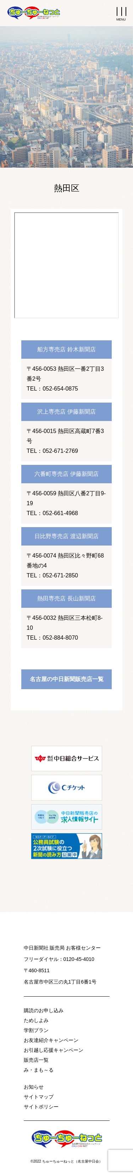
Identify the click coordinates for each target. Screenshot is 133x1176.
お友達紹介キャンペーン (51, 1040)
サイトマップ (39, 1097)
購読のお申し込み (43, 1010)
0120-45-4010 (78, 959)
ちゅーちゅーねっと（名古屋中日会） (72, 1161)
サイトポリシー (41, 1106)
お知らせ (34, 1087)
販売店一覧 (36, 1060)
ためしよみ (36, 1020)
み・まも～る (39, 1070)
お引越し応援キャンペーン (53, 1050)
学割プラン (36, 1030)
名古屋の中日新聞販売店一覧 (67, 679)
